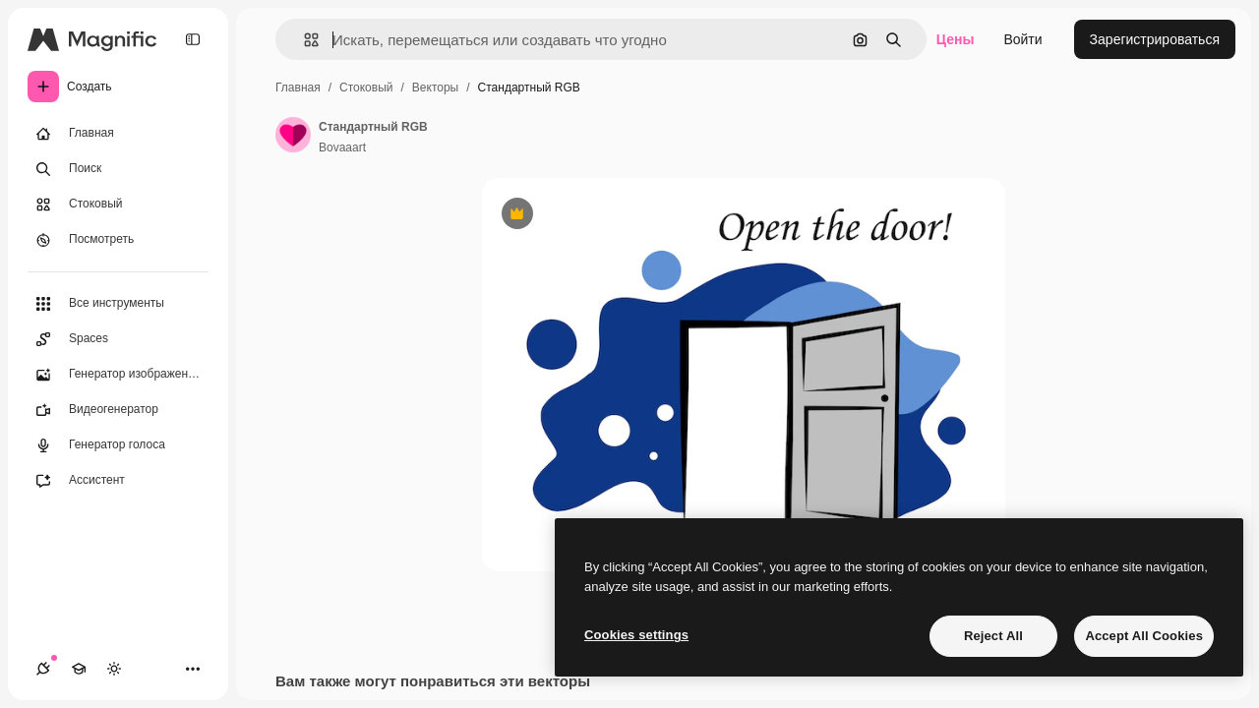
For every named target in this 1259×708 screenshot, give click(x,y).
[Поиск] (118, 169)
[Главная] (118, 133)
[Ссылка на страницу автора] (293, 134)
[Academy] (78, 668)
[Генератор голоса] (118, 445)
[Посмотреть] (118, 240)
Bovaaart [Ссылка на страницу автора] (342, 147)
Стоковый (365, 87)
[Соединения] (43, 668)
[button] (303, 39)
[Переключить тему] (114, 668)
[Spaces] (118, 339)
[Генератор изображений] (118, 374)
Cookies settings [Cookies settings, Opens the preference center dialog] (636, 634)
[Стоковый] (118, 204)
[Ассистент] (118, 481)
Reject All (993, 635)
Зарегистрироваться (1155, 39)
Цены (955, 39)
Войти (1022, 39)
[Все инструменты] (118, 304)
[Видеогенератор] (118, 410)
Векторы (435, 87)
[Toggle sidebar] (193, 39)
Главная (298, 87)
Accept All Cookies (1144, 635)
